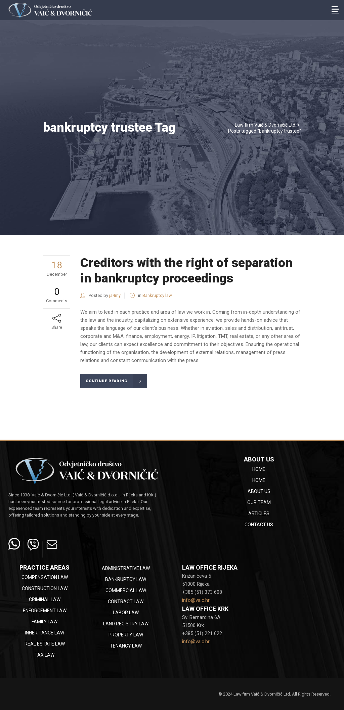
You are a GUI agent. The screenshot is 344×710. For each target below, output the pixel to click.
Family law (44, 621)
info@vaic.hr (196, 600)
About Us (259, 491)
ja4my (115, 295)
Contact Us (259, 524)
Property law (126, 634)
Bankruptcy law (157, 295)
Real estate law (45, 644)
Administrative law (126, 568)
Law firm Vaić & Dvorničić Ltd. (265, 125)
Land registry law (125, 623)
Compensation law (45, 577)
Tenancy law (126, 646)
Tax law (44, 655)
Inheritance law (44, 632)
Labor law (126, 612)
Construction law (45, 588)
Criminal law (44, 599)
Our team (259, 502)
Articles (258, 513)
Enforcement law (45, 610)
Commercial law (125, 590)
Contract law (125, 601)
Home (258, 469)
